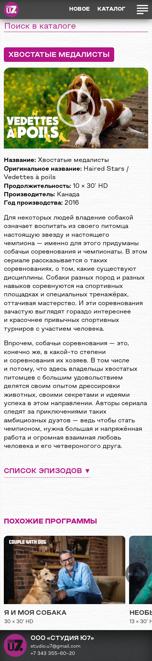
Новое (79, 9)
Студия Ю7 (11, 9)
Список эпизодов (43, 471)
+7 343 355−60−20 (53, 654)
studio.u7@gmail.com (56, 646)
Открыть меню (142, 9)
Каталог (111, 9)
